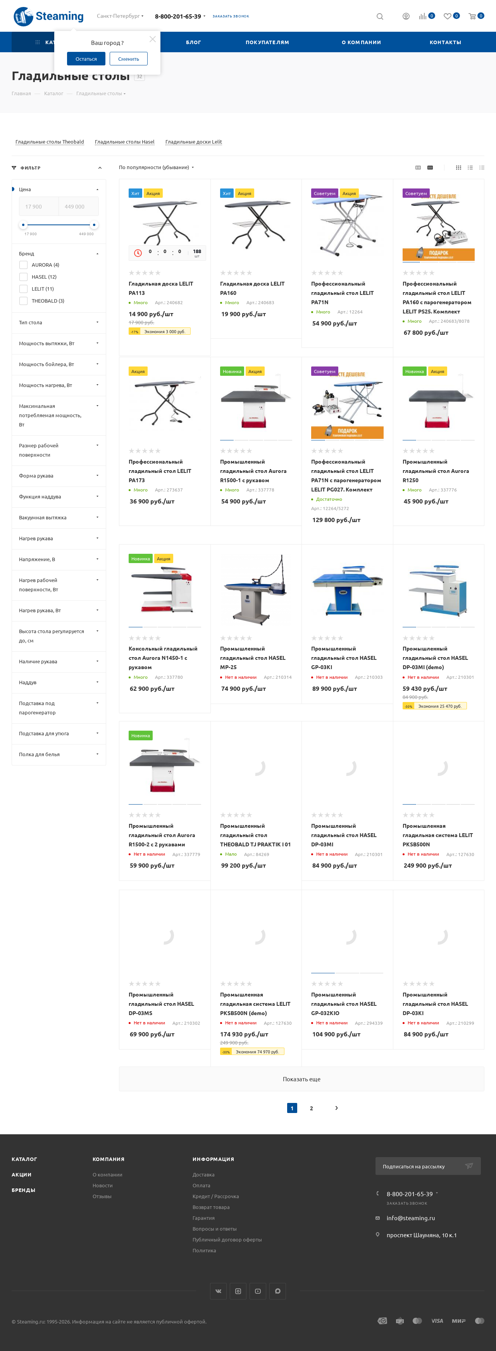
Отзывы (102, 1196)
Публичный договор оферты (227, 1239)
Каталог (25, 1159)
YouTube (258, 1291)
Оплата (201, 1185)
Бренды (24, 1190)
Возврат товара (211, 1207)
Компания (109, 1159)
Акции (22, 1174)
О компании (107, 1174)
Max (277, 1291)
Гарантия (204, 1217)
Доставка (204, 1174)
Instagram (238, 1291)
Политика (204, 1250)
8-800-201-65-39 (178, 16)
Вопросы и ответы (215, 1228)
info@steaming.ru (411, 1217)
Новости (103, 1185)
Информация (213, 1159)
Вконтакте (218, 1291)
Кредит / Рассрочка (216, 1196)
